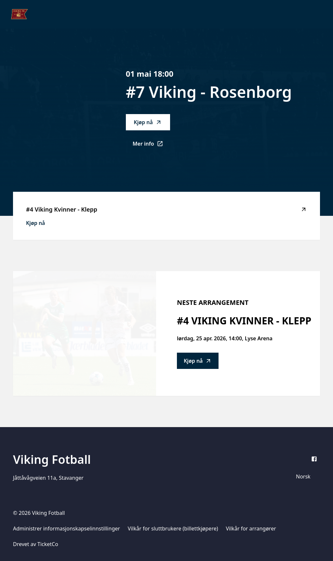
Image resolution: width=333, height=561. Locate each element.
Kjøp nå (148, 122)
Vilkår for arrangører (251, 528)
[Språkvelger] (306, 476)
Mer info (151, 145)
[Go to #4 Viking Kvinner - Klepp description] (84, 333)
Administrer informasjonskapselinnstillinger (66, 528)
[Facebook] (314, 459)
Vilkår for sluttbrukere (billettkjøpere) (173, 528)
